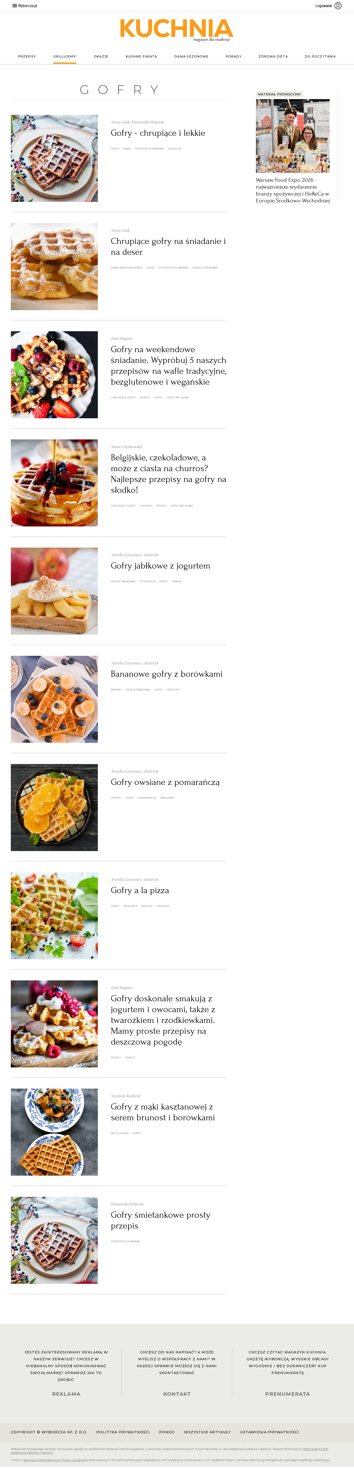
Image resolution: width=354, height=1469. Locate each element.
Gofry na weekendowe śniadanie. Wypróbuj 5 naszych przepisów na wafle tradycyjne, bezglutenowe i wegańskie (168, 367)
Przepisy (28, 58)
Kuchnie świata (140, 58)
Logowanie (328, 6)
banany (116, 691)
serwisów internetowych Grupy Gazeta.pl (54, 1462)
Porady (232, 58)
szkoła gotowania (205, 269)
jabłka (176, 583)
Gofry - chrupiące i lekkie (158, 135)
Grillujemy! (65, 58)
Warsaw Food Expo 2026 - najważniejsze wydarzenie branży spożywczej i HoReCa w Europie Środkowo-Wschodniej (293, 192)
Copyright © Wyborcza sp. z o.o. (49, 1434)
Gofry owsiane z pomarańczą (165, 784)
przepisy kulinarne (149, 150)
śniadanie (167, 800)
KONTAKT (177, 1396)
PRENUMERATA (287, 1396)
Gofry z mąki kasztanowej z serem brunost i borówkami (163, 1114)
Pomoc (167, 1434)
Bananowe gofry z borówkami (167, 676)
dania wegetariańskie (127, 269)
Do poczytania (319, 58)
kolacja (146, 908)
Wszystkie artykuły (207, 1434)
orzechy (173, 691)
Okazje (100, 58)
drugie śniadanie (123, 583)
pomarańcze (147, 800)
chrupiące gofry (123, 399)
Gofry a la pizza (140, 892)
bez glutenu (120, 1135)
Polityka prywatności (123, 1434)
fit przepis (147, 583)
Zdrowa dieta (272, 58)
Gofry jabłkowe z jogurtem (160, 568)
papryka (162, 908)
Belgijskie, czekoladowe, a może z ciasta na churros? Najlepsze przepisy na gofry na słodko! (168, 475)
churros (146, 508)
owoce (130, 1059)
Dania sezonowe (190, 58)
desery (145, 399)
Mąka (127, 150)
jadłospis (130, 908)
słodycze (174, 150)
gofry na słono (178, 399)
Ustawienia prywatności (269, 1434)
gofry (115, 150)
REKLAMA (66, 1396)
